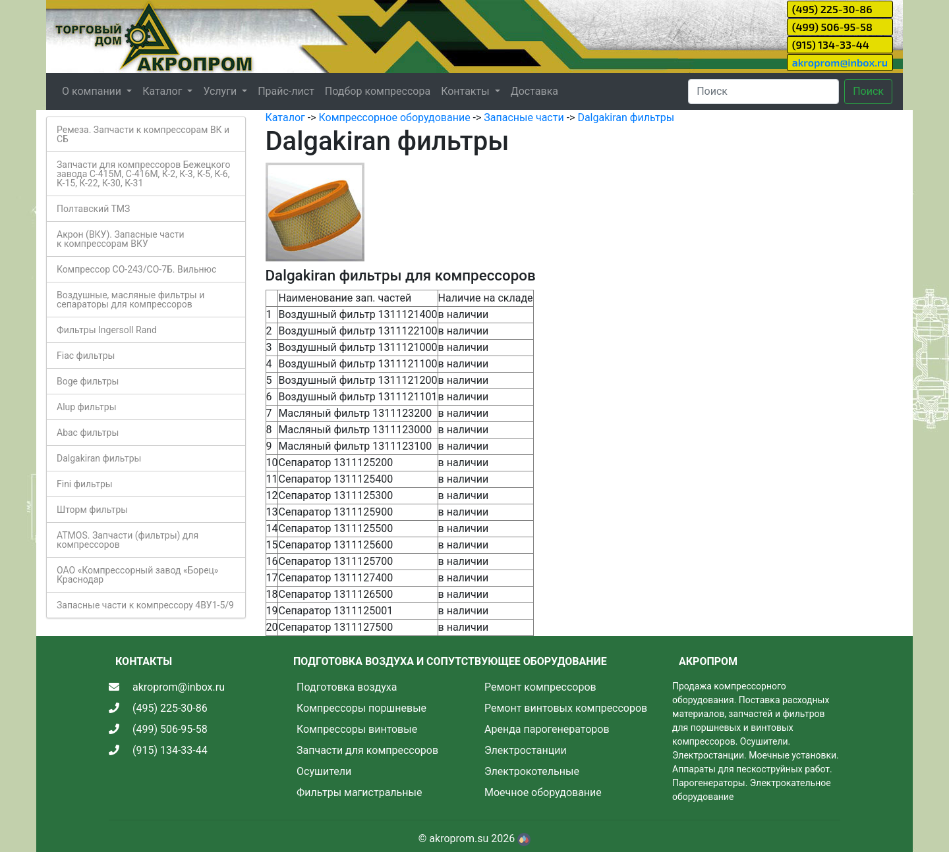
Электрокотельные (531, 771)
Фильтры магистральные (359, 792)
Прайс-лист (286, 91)
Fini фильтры (85, 484)
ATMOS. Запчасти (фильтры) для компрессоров (127, 540)
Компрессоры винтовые (357, 729)
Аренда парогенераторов (547, 729)
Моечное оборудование (543, 792)
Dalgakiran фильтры (99, 458)
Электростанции (525, 750)
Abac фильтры (88, 432)
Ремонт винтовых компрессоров (565, 708)
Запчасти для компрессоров (367, 750)
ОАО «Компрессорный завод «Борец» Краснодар (137, 575)
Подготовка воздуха (347, 687)
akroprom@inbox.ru (840, 62)
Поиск (868, 91)
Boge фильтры (88, 381)
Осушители (324, 771)
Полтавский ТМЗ (93, 208)
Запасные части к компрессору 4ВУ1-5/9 (145, 605)
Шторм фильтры (92, 509)
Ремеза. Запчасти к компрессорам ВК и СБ (143, 134)
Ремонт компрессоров (540, 687)
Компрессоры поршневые (361, 708)
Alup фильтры (87, 407)
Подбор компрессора (377, 91)
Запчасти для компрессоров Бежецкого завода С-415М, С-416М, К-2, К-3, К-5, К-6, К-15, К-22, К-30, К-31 (143, 173)
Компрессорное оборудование (394, 117)
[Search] (763, 91)
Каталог (285, 117)
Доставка (534, 91)
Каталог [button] (163, 91)
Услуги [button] (221, 91)
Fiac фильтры (86, 355)
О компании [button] (93, 91)
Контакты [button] (466, 91)
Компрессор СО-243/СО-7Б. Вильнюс (136, 269)
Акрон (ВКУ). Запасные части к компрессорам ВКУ (121, 239)
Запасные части (523, 117)
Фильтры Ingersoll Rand (107, 330)
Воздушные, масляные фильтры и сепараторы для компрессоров (130, 299)
